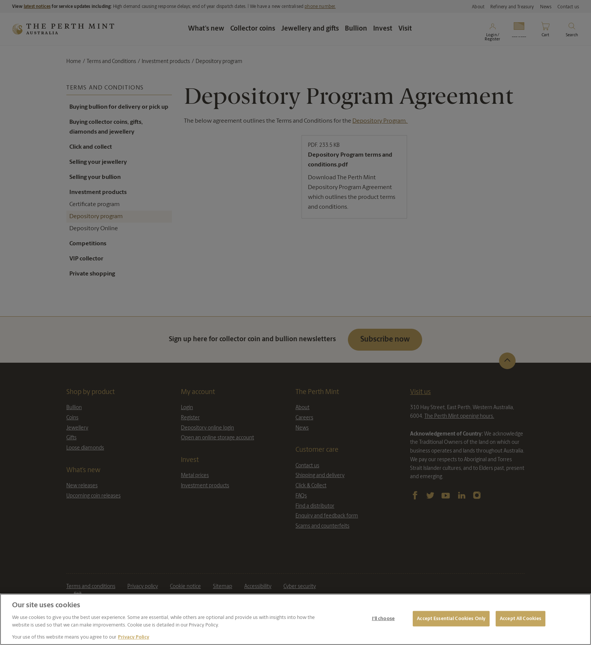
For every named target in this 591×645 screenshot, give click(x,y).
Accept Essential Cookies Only (451, 618)
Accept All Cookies (520, 618)
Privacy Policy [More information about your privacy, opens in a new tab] (133, 637)
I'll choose (383, 618)
